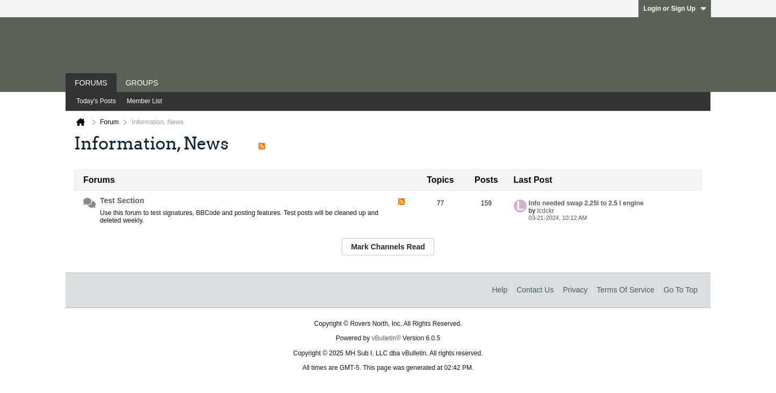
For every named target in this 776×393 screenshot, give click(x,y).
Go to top (681, 289)
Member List (144, 101)
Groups (142, 82)
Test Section (122, 200)
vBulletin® (386, 338)
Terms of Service (625, 289)
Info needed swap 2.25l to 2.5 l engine (586, 203)
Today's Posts (96, 101)
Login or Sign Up (674, 8)
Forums (91, 82)
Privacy (575, 289)
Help (499, 289)
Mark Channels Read (388, 246)
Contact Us (535, 289)
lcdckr (545, 211)
